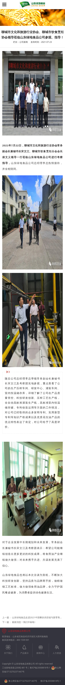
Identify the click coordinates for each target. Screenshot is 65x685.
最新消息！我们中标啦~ (24, 622)
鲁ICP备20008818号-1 (40, 667)
